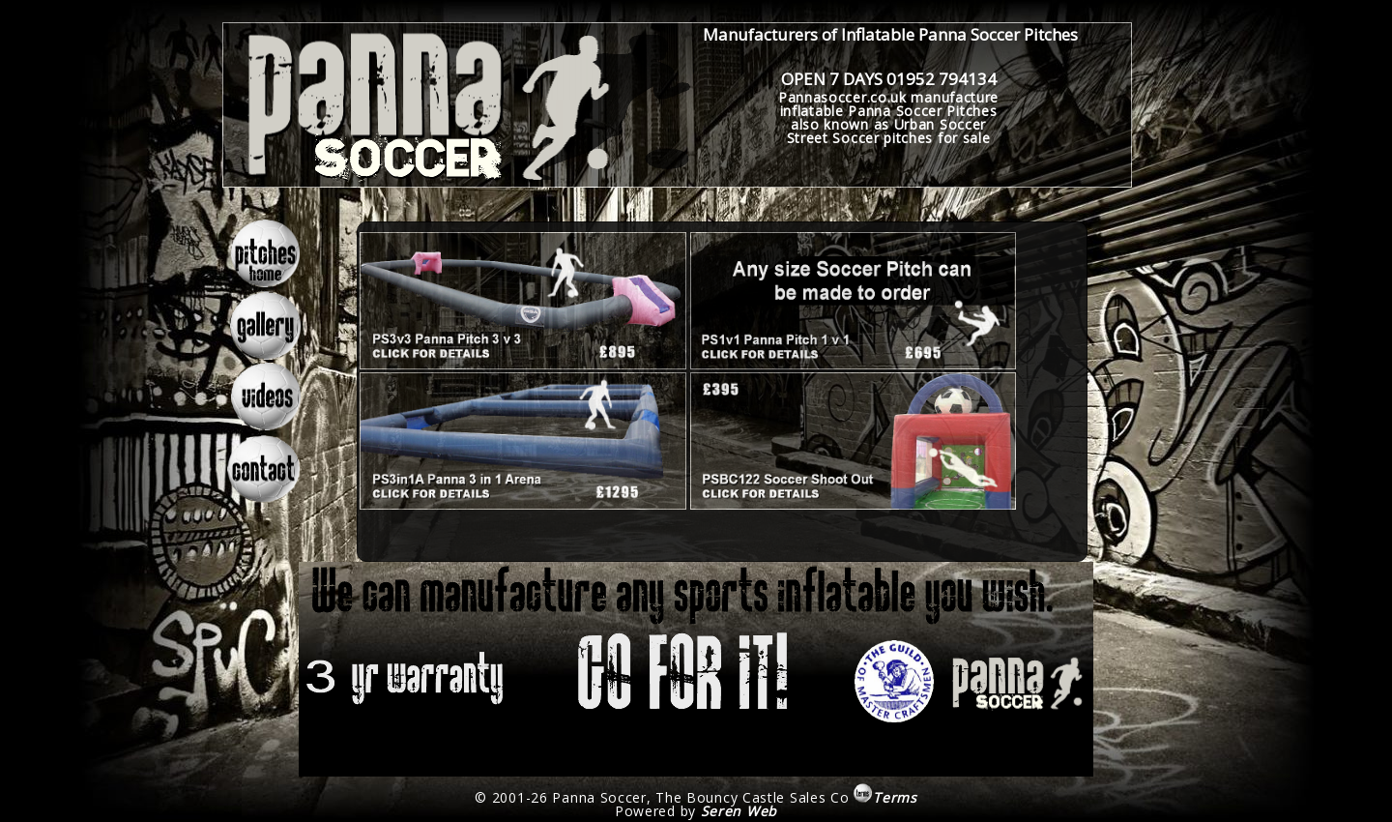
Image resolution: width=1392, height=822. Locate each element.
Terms (885, 797)
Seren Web (739, 811)
